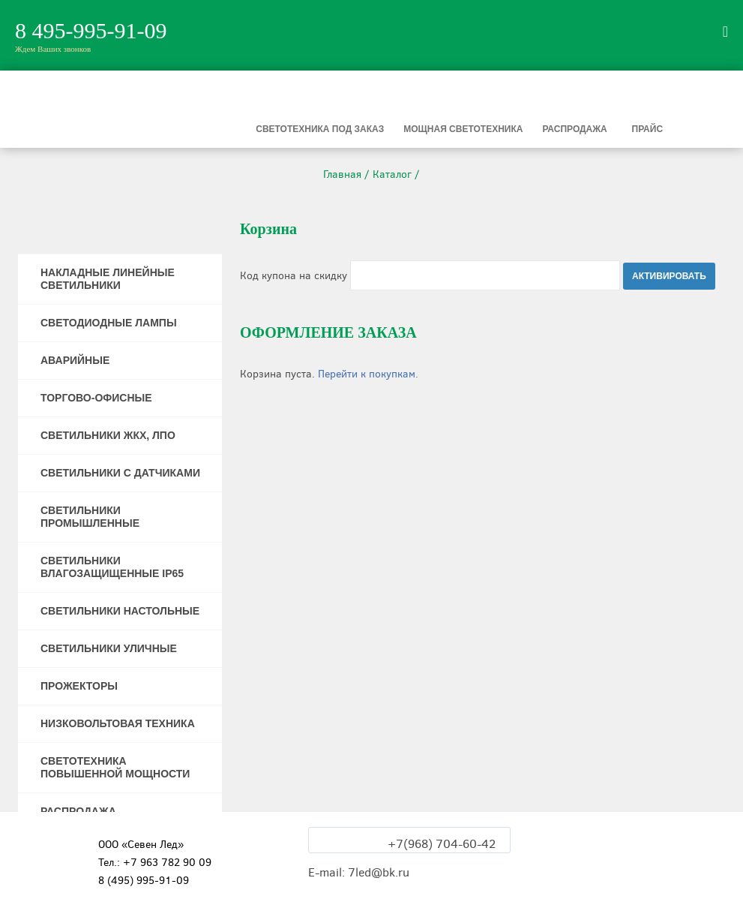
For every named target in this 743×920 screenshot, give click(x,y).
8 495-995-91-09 (90, 30)
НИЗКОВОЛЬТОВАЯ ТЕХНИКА (117, 723)
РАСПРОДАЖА (78, 811)
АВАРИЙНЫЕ (74, 360)
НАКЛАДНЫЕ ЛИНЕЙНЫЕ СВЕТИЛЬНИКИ (107, 278)
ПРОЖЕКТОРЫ (79, 686)
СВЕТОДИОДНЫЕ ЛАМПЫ (108, 323)
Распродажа (574, 129)
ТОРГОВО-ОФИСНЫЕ (96, 398)
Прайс (648, 129)
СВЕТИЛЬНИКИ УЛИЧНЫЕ (108, 648)
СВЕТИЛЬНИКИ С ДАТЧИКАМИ (120, 473)
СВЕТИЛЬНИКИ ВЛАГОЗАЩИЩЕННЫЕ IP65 (112, 567)
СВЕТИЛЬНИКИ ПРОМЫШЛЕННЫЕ (89, 516)
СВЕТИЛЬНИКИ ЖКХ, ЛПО (107, 435)
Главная (342, 174)
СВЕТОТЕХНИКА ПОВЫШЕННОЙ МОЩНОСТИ (115, 767)
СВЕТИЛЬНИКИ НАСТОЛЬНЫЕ (119, 611)
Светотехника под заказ (320, 129)
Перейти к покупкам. (368, 374)
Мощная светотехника (463, 129)
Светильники (146, 129)
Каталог (392, 174)
